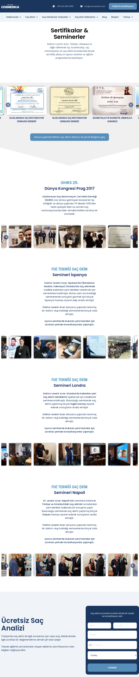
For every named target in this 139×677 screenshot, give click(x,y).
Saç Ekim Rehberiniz (86, 17)
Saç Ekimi (31, 17)
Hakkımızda (13, 17)
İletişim (115, 17)
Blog (104, 17)
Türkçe (128, 17)
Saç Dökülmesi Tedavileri (56, 17)
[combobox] (91, 646)
